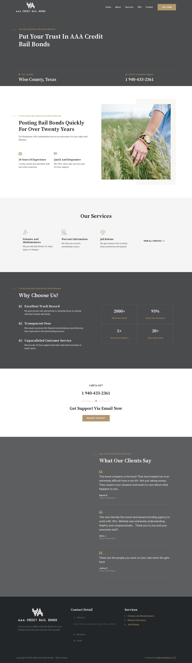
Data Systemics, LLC (166, 657)
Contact (149, 7)
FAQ (139, 7)
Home (108, 7)
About (118, 7)
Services (129, 7)
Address (81, 617)
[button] (154, 241)
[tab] (96, 617)
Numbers (81, 634)
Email (79, 640)
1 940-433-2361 (96, 393)
